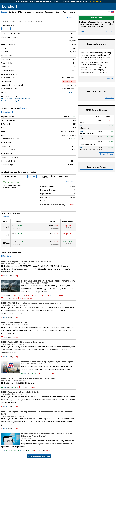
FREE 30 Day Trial (95, 1)
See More (6, 39)
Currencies (38, 12)
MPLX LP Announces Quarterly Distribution (20, 402)
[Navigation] (22, 21)
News (58, 12)
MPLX (5, 286)
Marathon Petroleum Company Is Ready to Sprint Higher (47, 372)
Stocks (4, 12)
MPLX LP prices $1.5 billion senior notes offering (22, 352)
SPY (4, 308)
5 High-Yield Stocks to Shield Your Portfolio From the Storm (48, 291)
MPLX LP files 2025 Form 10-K (14, 333)
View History (7, 122)
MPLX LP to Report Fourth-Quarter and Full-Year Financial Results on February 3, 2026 (37, 423)
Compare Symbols (106, 164)
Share (82, 41)
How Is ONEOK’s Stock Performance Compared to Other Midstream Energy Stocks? (46, 445)
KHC (35, 306)
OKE (21, 461)
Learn (72, 12)
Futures (27, 12)
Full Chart (70, 28)
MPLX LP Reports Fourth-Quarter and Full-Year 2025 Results (28, 389)
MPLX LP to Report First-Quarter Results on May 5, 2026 (26, 271)
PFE (21, 308)
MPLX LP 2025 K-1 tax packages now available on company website (31, 313)
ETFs (20, 12)
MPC (24, 384)
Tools (65, 12)
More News (6, 266)
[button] (113, 12)
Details (23, 119)
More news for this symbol (39, 466)
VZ (4, 306)
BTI (19, 306)
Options (12, 12)
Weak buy (96, 28)
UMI (4, 461)
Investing (49, 12)
